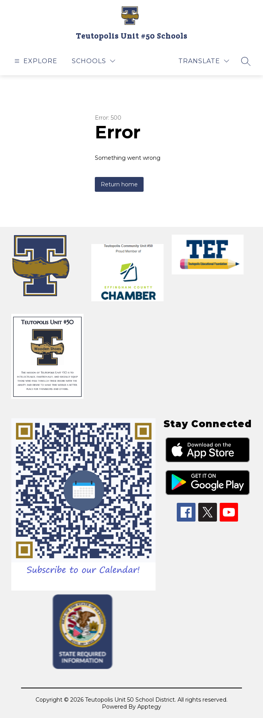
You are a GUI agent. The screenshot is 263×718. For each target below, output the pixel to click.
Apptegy (149, 706)
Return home (119, 184)
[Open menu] (34, 61)
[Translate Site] (203, 61)
